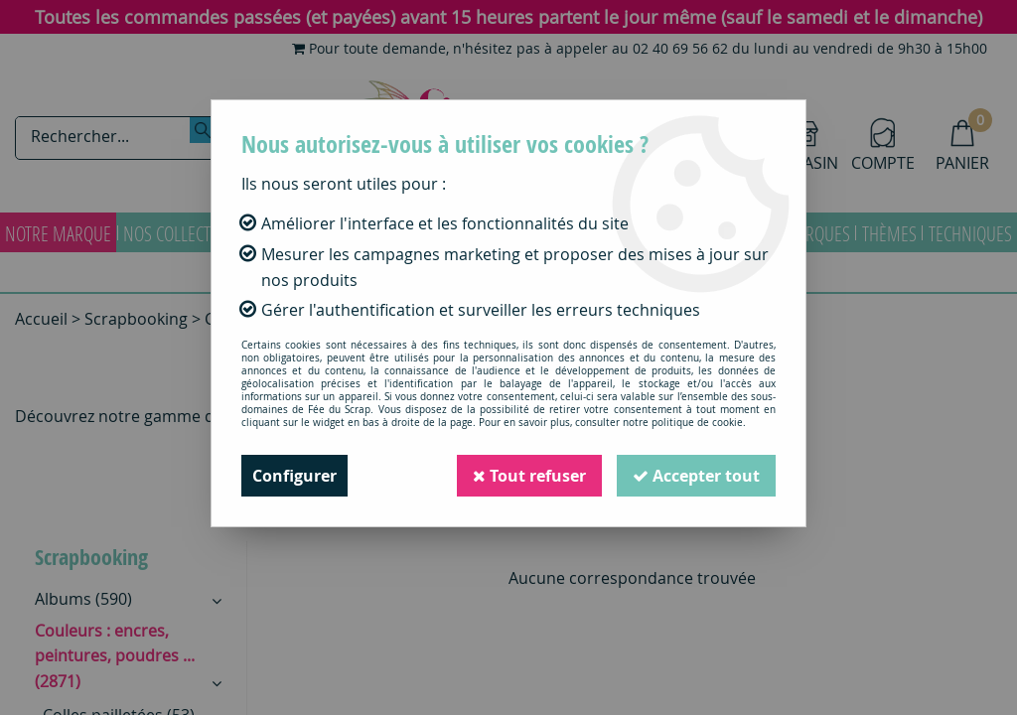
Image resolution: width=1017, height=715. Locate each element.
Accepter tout (696, 476)
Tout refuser (529, 476)
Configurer (294, 476)
